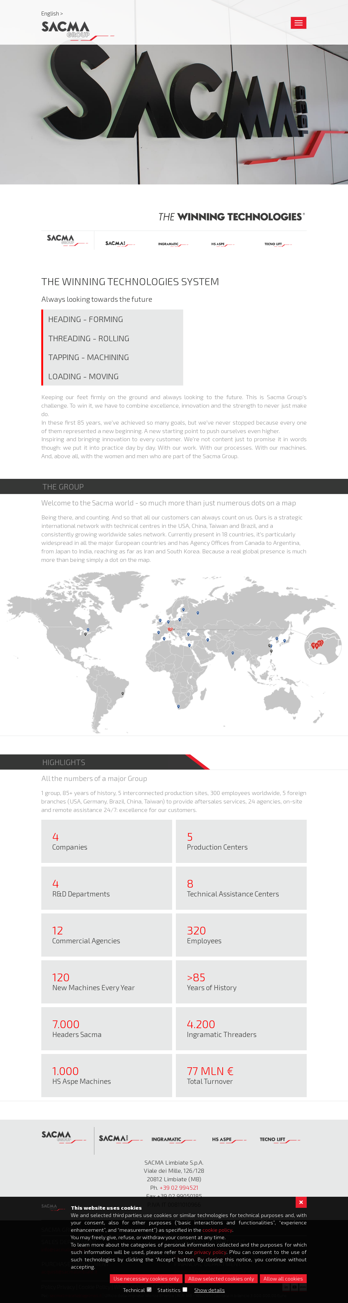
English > (52, 13)
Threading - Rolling (88, 338)
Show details (210, 1290)
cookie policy (217, 1230)
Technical (134, 1290)
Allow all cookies (283, 1278)
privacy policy (210, 1252)
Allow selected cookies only (221, 1278)
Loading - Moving (83, 376)
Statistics (169, 1290)
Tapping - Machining (88, 357)
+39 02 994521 (179, 1187)
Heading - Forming (85, 319)
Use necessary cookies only (146, 1278)
